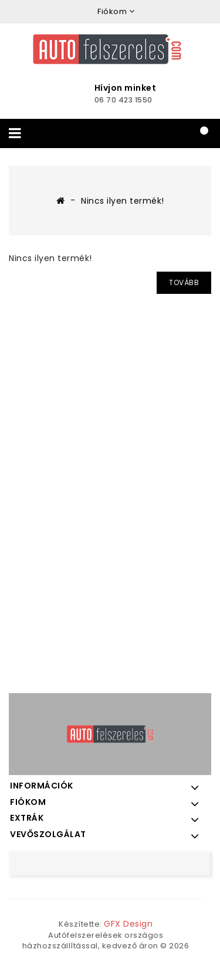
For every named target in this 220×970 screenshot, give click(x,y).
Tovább (184, 282)
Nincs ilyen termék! (122, 201)
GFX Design (128, 924)
